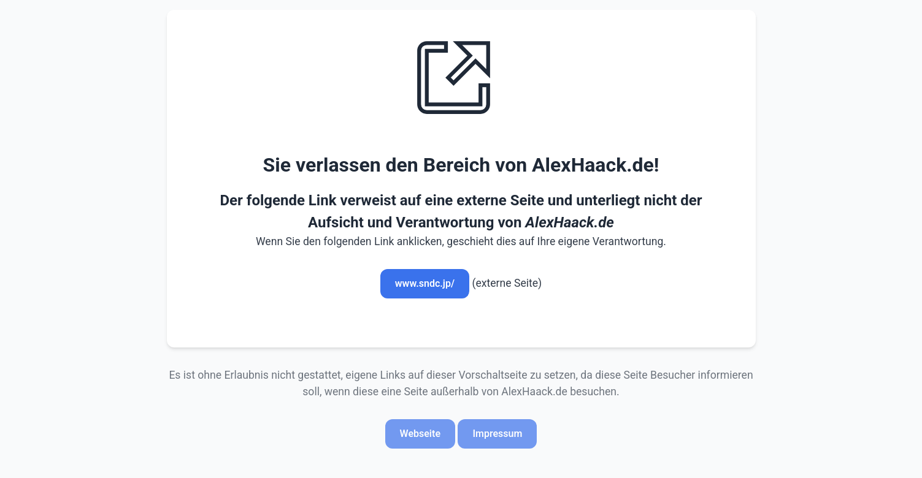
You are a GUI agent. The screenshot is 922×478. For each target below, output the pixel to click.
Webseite (420, 433)
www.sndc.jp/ (425, 283)
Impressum (497, 433)
